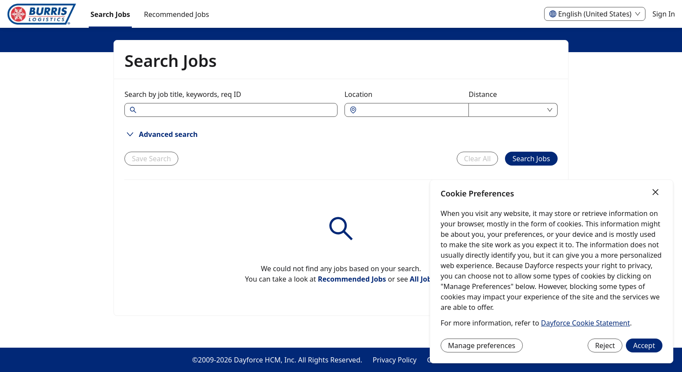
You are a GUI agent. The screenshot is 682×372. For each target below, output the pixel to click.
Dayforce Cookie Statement (585, 323)
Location (358, 94)
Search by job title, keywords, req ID (182, 94)
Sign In (663, 14)
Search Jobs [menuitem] (110, 14)
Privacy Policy (395, 360)
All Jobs (422, 279)
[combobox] (411, 110)
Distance (483, 94)
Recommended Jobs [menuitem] (176, 14)
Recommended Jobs (352, 279)
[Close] (655, 192)
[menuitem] (42, 14)
